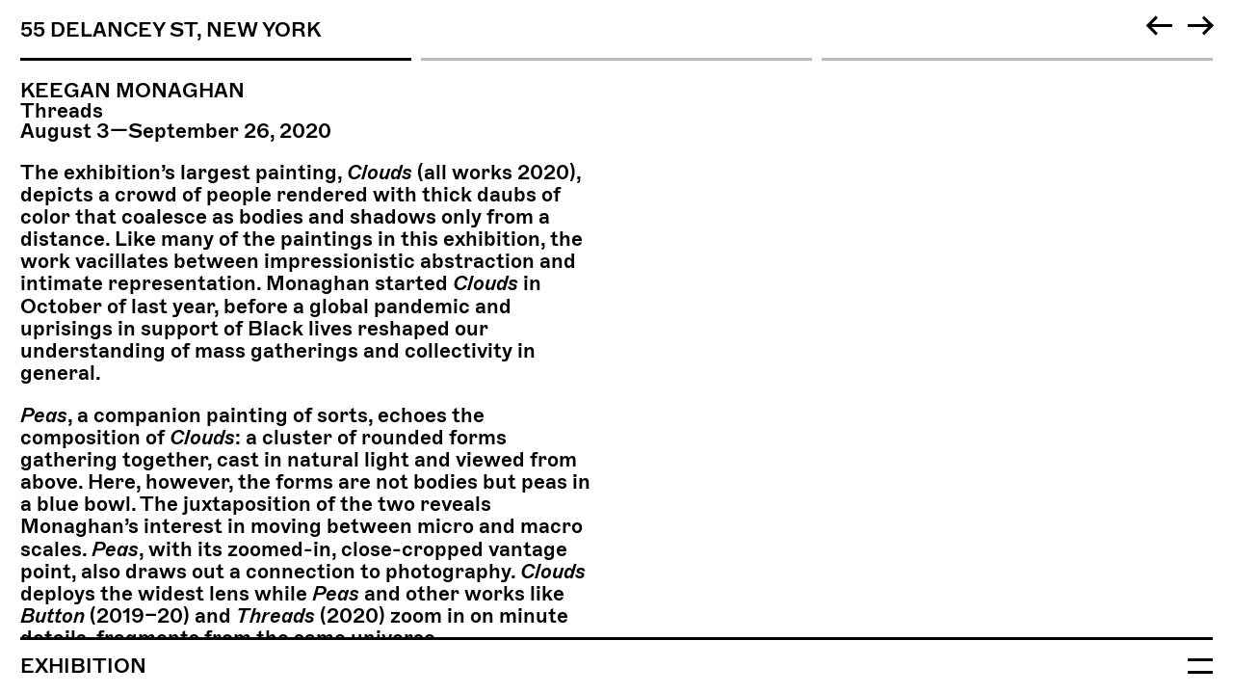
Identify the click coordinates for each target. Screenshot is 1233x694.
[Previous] (1159, 25)
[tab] (616, 36)
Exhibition (83, 666)
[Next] (1200, 25)
